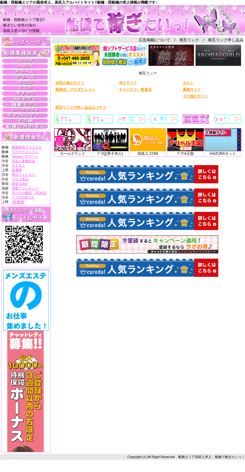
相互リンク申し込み (225, 40)
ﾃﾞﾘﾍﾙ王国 (185, 152)
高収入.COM (148, 152)
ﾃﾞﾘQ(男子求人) (110, 152)
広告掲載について (154, 40)
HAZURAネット (223, 152)
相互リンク (189, 40)
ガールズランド (72, 152)
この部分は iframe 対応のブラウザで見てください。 (26, 89)
